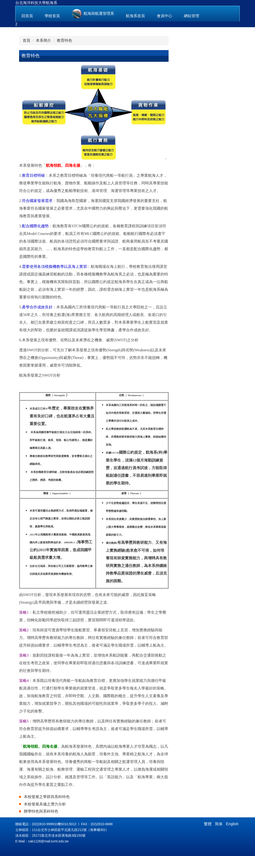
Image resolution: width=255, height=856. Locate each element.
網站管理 (191, 16)
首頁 (26, 40)
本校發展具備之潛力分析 (45, 804)
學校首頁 (52, 16)
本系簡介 (43, 40)
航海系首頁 (135, 16)
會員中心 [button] (164, 16)
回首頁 (27, 16)
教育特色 (64, 40)
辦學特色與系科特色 (41, 811)
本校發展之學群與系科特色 (47, 797)
